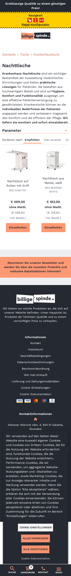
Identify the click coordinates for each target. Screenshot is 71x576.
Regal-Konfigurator (35, 24)
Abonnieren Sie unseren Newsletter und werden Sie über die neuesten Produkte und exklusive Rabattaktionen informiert (35, 267)
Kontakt (35, 343)
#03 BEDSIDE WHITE (53, 189)
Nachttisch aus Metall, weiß (53, 181)
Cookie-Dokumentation (35, 394)
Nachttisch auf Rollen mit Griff (17, 183)
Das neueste (52, 140)
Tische (24, 54)
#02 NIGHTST (17, 190)
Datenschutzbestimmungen (35, 362)
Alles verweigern (35, 538)
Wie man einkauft (35, 375)
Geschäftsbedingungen (35, 356)
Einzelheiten (18, 227)
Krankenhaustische (46, 54)
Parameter (35, 130)
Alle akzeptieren (35, 549)
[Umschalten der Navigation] (59, 570)
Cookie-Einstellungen (35, 387)
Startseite (9, 54)
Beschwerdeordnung (35, 368)
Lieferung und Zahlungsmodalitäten (35, 381)
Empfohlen (32, 140)
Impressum (35, 349)
